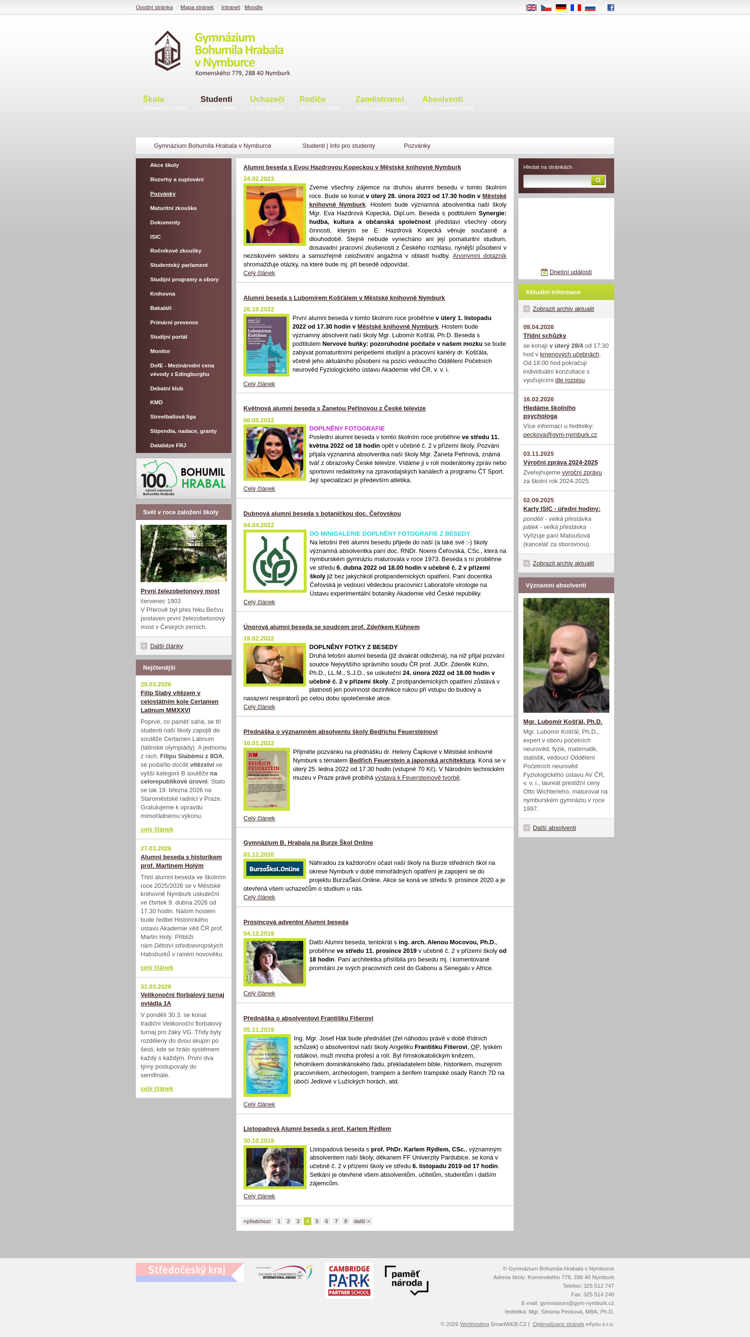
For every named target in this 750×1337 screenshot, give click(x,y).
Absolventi (448, 103)
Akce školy (164, 165)
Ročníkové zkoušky (175, 251)
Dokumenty (165, 222)
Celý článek (259, 272)
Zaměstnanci (381, 103)
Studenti (218, 103)
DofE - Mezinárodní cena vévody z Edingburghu (182, 370)
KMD (156, 402)
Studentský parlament (179, 265)
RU (594, 8)
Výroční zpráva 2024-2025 (560, 462)
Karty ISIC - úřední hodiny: (561, 508)
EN (535, 8)
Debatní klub (166, 388)
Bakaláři (161, 308)
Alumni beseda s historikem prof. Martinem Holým (181, 861)
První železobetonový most (180, 591)
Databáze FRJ (168, 445)
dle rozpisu (570, 380)
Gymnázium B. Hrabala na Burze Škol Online (308, 842)
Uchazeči (267, 103)
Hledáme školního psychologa (549, 412)
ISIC (155, 237)
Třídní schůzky (544, 335)
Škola (164, 103)
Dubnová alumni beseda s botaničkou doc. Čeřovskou (322, 513)
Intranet (230, 7)
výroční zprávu (582, 472)
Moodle (253, 7)
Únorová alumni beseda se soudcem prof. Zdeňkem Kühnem (331, 626)
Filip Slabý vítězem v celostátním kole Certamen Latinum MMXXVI (180, 701)
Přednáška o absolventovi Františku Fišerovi (308, 1018)
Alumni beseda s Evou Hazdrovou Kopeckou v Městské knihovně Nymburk (352, 167)
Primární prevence (174, 322)
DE (564, 8)
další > (362, 1221)
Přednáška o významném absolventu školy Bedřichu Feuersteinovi (340, 731)
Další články (166, 646)
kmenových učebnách (569, 354)
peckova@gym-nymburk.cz (560, 434)
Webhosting (474, 1324)
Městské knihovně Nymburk (397, 326)
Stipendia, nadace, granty (183, 431)
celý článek (157, 829)
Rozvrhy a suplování (177, 179)
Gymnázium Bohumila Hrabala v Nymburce (212, 145)
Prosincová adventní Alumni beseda (295, 922)
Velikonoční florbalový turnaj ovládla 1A (182, 999)
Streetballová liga (173, 417)
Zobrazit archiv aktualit (563, 308)
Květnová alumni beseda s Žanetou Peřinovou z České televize (334, 408)
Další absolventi (554, 827)
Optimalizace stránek (559, 1324)
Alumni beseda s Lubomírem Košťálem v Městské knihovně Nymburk (344, 297)
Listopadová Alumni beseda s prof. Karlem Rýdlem (317, 1128)
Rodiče (320, 103)
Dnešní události (571, 272)
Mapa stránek (197, 7)
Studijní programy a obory (184, 279)
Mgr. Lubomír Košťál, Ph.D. (562, 721)
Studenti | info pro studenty (338, 145)
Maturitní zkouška (173, 208)
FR (579, 8)
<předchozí (257, 1221)
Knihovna (162, 294)
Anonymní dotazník (480, 255)
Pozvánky (163, 194)
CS (549, 8)
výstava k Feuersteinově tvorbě (417, 777)
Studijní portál (168, 337)
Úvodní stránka (154, 7)
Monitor (160, 351)
